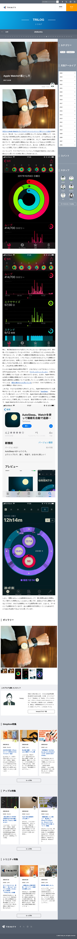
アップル (63, 52)
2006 (61, 145)
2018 (61, 99)
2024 (61, 77)
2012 (61, 122)
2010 (61, 129)
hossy (47, 86)
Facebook (62, 1)
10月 (6, 32)
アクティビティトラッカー (39, 372)
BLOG (71, 7)
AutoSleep (44, 391)
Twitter (66, 2)
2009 (61, 133)
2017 (61, 103)
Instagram (70, 2)
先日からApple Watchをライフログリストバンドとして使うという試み (26, 131)
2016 (61, 107)
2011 (61, 126)
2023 (61, 80)
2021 (61, 88)
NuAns (43, 698)
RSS (74, 1)
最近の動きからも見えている (21, 382)
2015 (61, 111)
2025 (61, 73)
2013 (61, 118)
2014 (61, 114)
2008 (61, 137)
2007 (61, 141)
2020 (61, 92)
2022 (61, 84)
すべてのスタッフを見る (67, 204)
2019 (61, 95)
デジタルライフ (70, 52)
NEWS (60, 7)
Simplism (35, 698)
